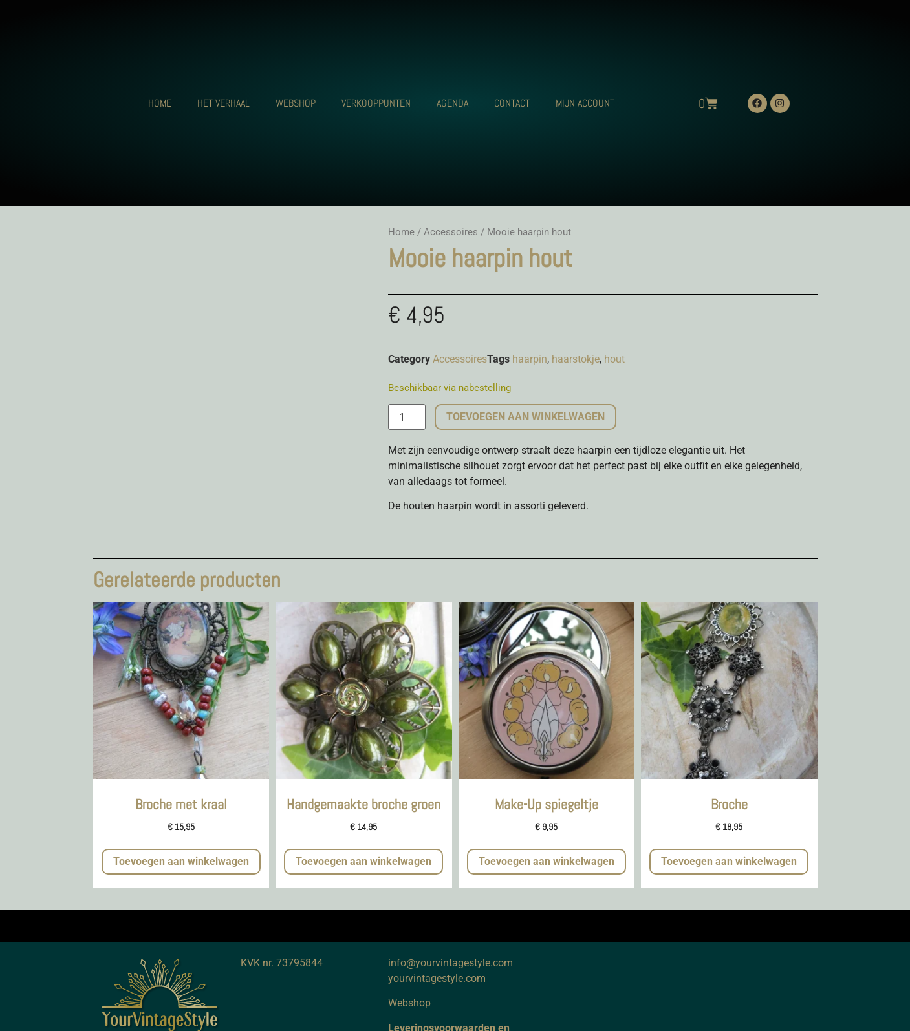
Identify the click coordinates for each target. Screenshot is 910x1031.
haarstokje (576, 359)
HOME (159, 103)
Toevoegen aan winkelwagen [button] (181, 861)
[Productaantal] (407, 417)
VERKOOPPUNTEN (376, 103)
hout (614, 359)
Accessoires (451, 232)
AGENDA (452, 103)
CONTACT (512, 103)
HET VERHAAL (223, 103)
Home (401, 232)
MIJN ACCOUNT (585, 103)
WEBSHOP (296, 103)
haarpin (529, 359)
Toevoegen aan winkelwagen (525, 416)
